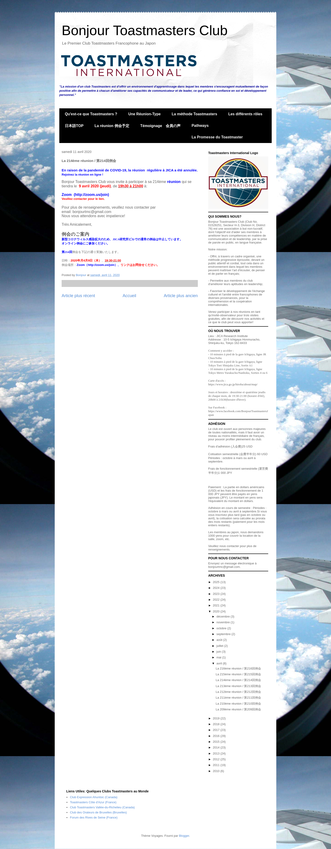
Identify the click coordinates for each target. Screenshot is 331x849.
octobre (222, 628)
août (220, 640)
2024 (216, 588)
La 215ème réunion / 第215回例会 (238, 674)
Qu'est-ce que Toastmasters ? (91, 114)
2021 (216, 605)
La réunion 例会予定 (112, 126)
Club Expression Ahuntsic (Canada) (93, 797)
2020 (216, 611)
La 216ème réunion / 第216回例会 (238, 668)
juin (219, 651)
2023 (216, 594)
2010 (216, 771)
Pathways (200, 126)
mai (219, 657)
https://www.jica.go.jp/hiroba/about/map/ (233, 384)
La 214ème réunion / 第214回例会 (238, 680)
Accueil (129, 295)
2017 (216, 730)
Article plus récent (78, 295)
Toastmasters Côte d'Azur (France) (93, 802)
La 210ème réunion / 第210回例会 (238, 703)
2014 (216, 747)
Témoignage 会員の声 (160, 126)
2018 (216, 724)
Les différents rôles (245, 114)
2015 (216, 741)
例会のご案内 (75, 234)
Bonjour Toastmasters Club (145, 30)
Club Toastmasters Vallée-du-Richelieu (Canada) (102, 807)
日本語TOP (74, 126)
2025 (216, 582)
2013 (216, 753)
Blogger (184, 835)
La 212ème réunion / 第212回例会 (238, 692)
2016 (216, 736)
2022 (216, 599)
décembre (224, 616)
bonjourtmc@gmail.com (224, 567)
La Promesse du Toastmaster (217, 137)
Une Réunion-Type (144, 114)
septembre (224, 634)
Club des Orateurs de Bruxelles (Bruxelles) (98, 812)
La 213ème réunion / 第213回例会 (238, 686)
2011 (216, 765)
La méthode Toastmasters (194, 114)
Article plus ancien (181, 295)
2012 (216, 759)
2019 (216, 718)
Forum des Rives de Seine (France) (93, 817)
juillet (220, 646)
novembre (224, 622)
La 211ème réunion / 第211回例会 (238, 697)
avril (220, 663)
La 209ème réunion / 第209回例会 (238, 709)
